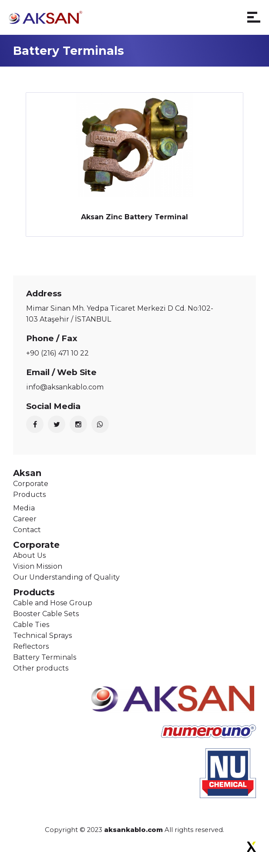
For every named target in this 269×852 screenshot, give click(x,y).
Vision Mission (37, 566)
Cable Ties (31, 625)
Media (24, 508)
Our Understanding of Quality (66, 577)
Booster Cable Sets (46, 614)
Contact (27, 530)
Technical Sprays (42, 635)
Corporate (30, 484)
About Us (29, 555)
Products (29, 494)
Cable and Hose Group (52, 603)
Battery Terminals (44, 657)
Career (25, 519)
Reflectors (31, 646)
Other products (40, 668)
